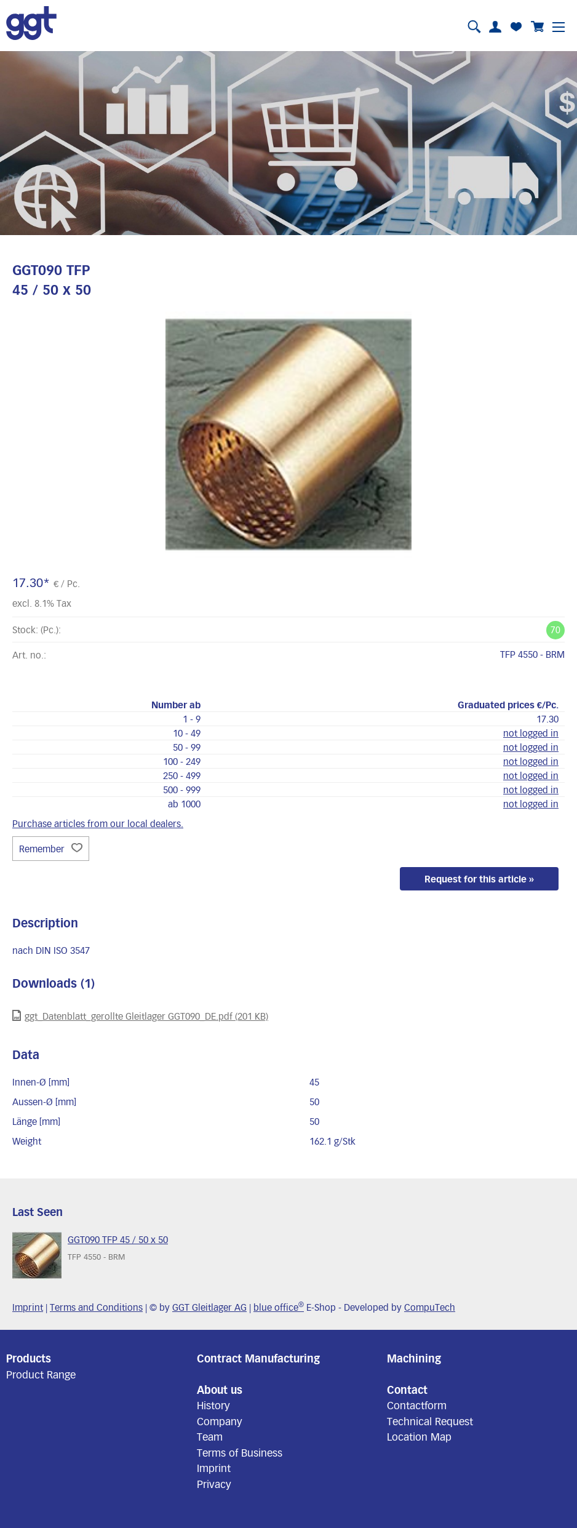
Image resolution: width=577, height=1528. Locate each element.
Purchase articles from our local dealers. (97, 823)
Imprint (27, 1307)
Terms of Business (239, 1452)
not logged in (531, 732)
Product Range (41, 1374)
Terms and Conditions (96, 1307)
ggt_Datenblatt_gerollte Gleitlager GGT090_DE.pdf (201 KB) (140, 1016)
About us (219, 1389)
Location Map (419, 1436)
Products (28, 1358)
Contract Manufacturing (258, 1358)
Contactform (417, 1405)
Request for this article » (479, 878)
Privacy (214, 1484)
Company (219, 1421)
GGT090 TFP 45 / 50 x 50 (118, 1239)
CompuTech (429, 1307)
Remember (50, 848)
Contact (407, 1389)
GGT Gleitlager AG (209, 1307)
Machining (414, 1358)
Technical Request (430, 1421)
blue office (278, 1307)
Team (210, 1436)
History (213, 1405)
